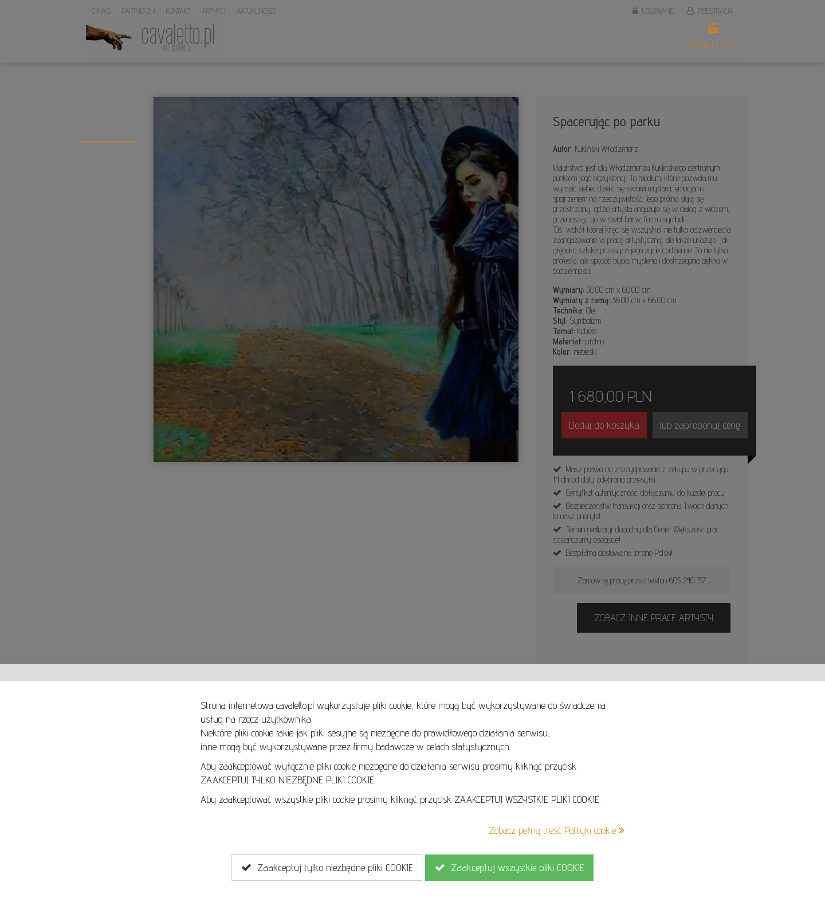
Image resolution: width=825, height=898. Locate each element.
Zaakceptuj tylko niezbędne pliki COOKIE (326, 868)
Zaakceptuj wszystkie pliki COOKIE (509, 868)
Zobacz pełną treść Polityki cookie (556, 830)
